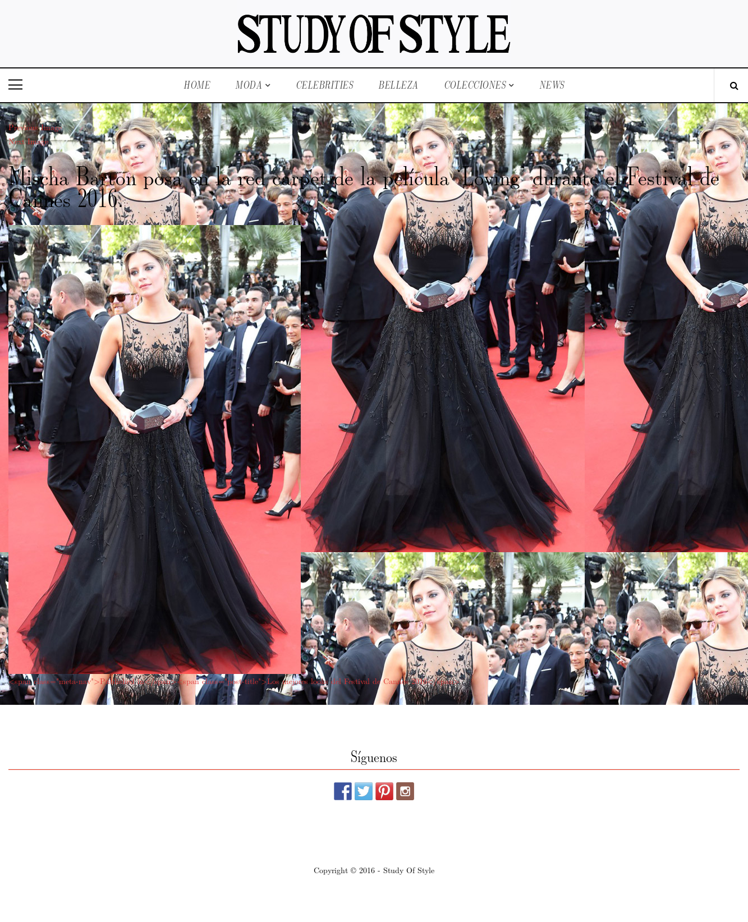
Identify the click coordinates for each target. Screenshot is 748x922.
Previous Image (35, 126)
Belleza (398, 85)
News (552, 85)
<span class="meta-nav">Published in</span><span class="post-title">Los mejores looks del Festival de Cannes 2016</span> (234, 680)
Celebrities (325, 85)
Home (196, 85)
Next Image (28, 140)
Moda (248, 85)
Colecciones (475, 85)
